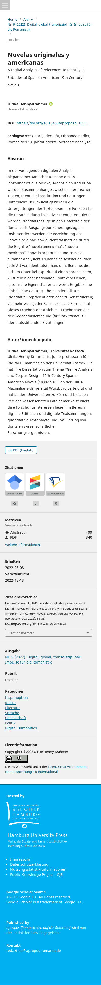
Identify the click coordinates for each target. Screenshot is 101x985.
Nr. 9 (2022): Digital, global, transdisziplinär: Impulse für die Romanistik (50, 27)
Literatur (12, 707)
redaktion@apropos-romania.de (33, 950)
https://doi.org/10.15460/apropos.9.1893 (51, 123)
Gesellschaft (15, 717)
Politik (10, 723)
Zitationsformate (21, 633)
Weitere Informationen (22, 544)
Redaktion (21, 932)
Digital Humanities (21, 728)
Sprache (12, 712)
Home (12, 19)
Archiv (28, 19)
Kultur (10, 702)
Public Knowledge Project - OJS (36, 874)
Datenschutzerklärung (29, 864)
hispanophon (16, 697)
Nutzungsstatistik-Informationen (38, 869)
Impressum (20, 859)
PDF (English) (22, 450)
